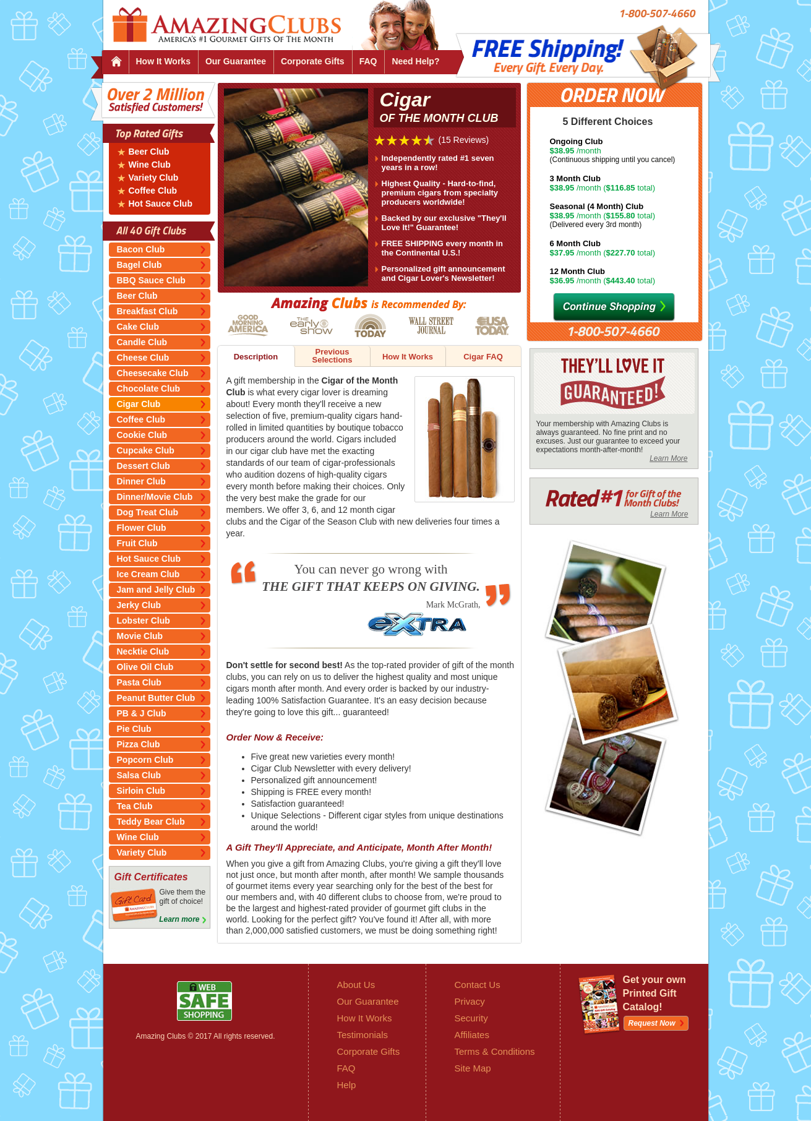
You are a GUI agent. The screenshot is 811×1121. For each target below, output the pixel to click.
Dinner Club (141, 481)
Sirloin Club (141, 791)
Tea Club (135, 806)
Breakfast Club (147, 311)
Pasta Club (139, 682)
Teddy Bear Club (151, 822)
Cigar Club (139, 404)
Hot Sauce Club (160, 203)
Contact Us (477, 984)
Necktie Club (143, 651)
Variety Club (154, 178)
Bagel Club (139, 265)
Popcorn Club (145, 760)
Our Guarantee (235, 61)
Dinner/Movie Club (155, 497)
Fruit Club (137, 543)
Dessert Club (143, 466)
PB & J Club (141, 713)
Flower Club (141, 528)
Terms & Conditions (495, 1051)
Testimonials (362, 1034)
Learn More (668, 458)
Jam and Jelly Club (156, 590)
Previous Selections (332, 355)
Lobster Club (143, 620)
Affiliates (472, 1034)
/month (622, 150)
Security (471, 1018)
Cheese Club (143, 358)
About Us (356, 984)
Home (116, 62)
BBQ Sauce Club (151, 280)
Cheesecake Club (153, 373)
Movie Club (140, 636)
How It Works (163, 61)
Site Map (473, 1068)
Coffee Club (153, 190)
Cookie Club (142, 435)
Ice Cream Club (148, 574)
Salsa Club (139, 775)
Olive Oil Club (145, 667)
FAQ (368, 61)
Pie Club (134, 729)
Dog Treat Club (148, 512)
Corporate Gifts (313, 61)
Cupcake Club (145, 450)
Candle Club (142, 342)
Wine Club (150, 165)
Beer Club (149, 152)
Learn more (179, 919)
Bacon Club (141, 249)
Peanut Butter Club (156, 698)
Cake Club (138, 327)
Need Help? (415, 61)
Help (346, 1085)
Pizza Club (138, 744)
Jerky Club (139, 605)
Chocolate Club (149, 388)
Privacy (470, 1001)
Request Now (652, 1023)
